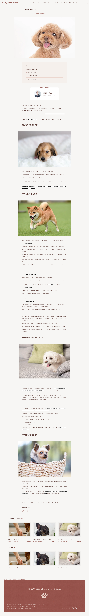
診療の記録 (30, 604)
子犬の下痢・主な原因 (31, 72)
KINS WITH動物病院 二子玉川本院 (13, 608)
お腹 (38, 13)
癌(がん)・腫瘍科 (21, 606)
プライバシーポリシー (65, 608)
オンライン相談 (32, 606)
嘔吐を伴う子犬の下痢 (32, 69)
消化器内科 (15, 606)
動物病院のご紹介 (21, 604)
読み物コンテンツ (44, 13)
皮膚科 (11, 606)
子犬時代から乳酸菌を (32, 79)
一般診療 (27, 606)
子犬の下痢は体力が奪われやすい (34, 75)
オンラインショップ (41, 604)
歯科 (8, 606)
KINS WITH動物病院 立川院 (26, 608)
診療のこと (15, 604)
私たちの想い (9, 604)
